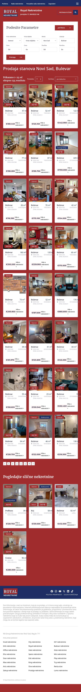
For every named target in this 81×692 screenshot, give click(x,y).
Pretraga (15, 57)
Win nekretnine (60, 654)
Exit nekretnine (34, 658)
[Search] (75, 12)
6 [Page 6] (29, 463)
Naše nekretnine (17, 4)
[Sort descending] (40, 78)
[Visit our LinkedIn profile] (68, 591)
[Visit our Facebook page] (52, 591)
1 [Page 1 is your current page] (8, 463)
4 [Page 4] (21, 463)
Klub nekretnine (60, 650)
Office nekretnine (10, 650)
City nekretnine (34, 641)
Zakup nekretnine (10, 670)
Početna (5, 4)
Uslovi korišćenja (71, 594)
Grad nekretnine (9, 641)
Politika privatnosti (54, 594)
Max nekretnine (9, 662)
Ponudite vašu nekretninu (35, 4)
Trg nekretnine (60, 662)
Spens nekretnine (35, 654)
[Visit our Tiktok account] (72, 591)
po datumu (61, 79)
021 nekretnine (60, 641)
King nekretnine (35, 662)
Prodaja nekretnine (36, 670)
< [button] (4, 463)
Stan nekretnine (9, 658)
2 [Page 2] (12, 463)
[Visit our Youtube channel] (60, 591)
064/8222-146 (34, 14)
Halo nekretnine (35, 650)
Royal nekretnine (35, 645)
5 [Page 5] (25, 463)
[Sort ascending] (37, 78)
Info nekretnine (9, 645)
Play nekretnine (60, 658)
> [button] (33, 463)
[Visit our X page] (64, 591)
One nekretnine (35, 666)
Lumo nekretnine (61, 670)
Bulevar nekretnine (61, 645)
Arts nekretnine (9, 666)
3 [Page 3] (16, 463)
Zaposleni (52, 4)
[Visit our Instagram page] (56, 591)
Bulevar (64, 40)
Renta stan (58, 666)
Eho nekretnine (9, 654)
